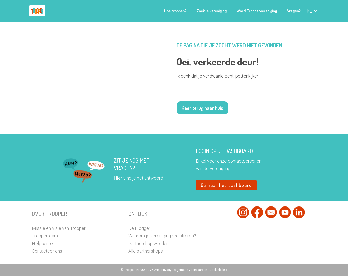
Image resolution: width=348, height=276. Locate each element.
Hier (118, 178)
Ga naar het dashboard (226, 185)
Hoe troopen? (175, 10)
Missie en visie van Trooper (59, 228)
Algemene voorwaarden (191, 270)
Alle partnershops (145, 251)
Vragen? (294, 10)
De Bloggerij (140, 228)
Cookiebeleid (219, 270)
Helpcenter (43, 243)
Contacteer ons (47, 251)
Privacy (166, 270)
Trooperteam (45, 235)
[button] (312, 11)
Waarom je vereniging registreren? (162, 235)
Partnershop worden (148, 243)
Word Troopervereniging (257, 10)
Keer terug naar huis (202, 108)
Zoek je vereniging (212, 10)
